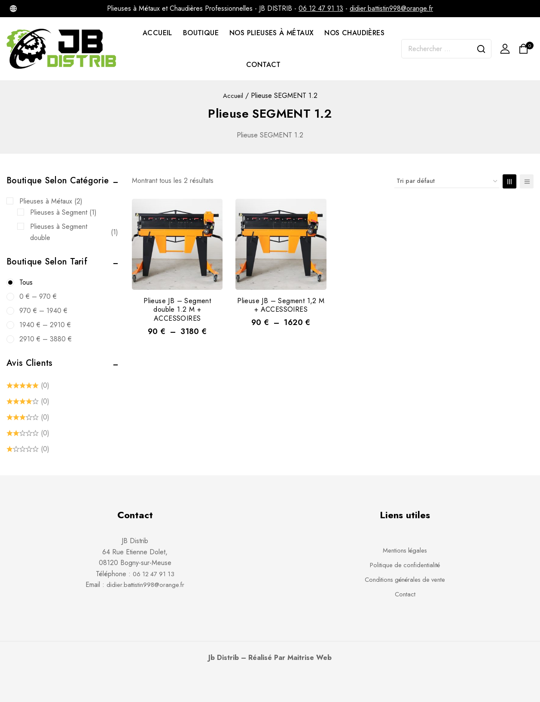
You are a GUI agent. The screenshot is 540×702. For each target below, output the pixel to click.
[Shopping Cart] (526, 49)
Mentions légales (405, 550)
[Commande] (446, 181)
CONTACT (263, 65)
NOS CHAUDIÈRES (354, 33)
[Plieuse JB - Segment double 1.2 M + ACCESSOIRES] (177, 244)
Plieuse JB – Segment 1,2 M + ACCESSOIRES (280, 305)
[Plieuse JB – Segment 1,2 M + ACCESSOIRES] (280, 244)
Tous (26, 282)
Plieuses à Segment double (74, 232)
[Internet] (13, 8)
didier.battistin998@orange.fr (391, 8)
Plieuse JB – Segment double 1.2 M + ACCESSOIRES (177, 310)
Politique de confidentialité (404, 565)
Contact (405, 594)
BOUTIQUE (201, 33)
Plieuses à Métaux (50, 201)
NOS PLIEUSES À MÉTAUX (271, 33)
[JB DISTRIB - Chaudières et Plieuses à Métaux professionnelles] (61, 49)
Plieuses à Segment (63, 212)
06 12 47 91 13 (321, 8)
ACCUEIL (157, 33)
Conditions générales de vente (405, 579)
